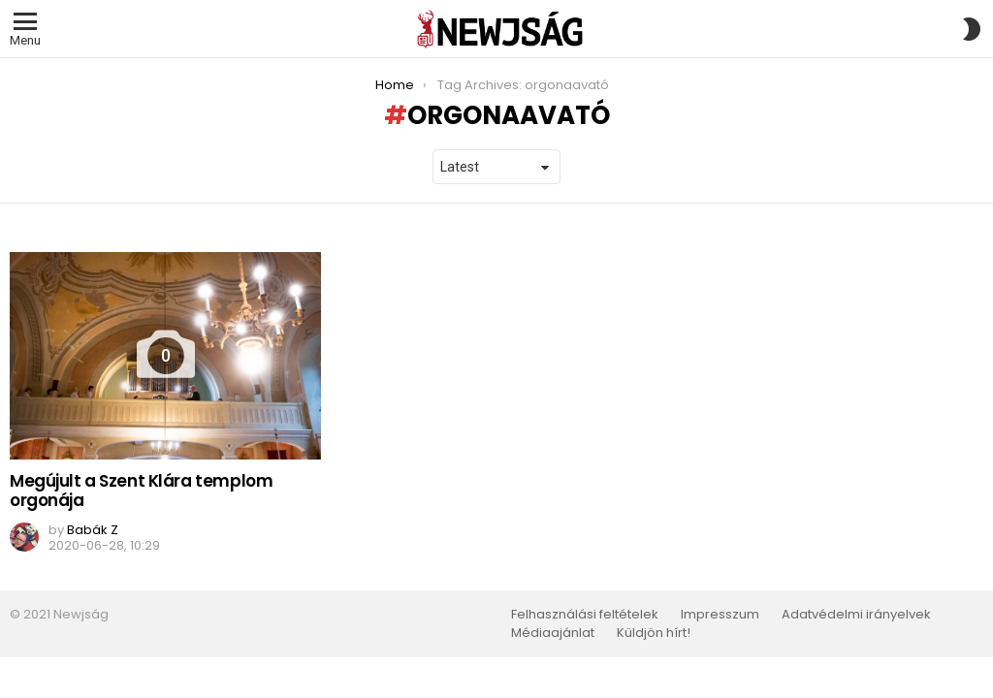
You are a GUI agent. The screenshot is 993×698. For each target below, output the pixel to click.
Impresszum (720, 614)
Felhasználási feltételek (584, 614)
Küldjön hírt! (653, 633)
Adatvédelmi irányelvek (856, 614)
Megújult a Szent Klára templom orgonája (141, 490)
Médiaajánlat (552, 633)
